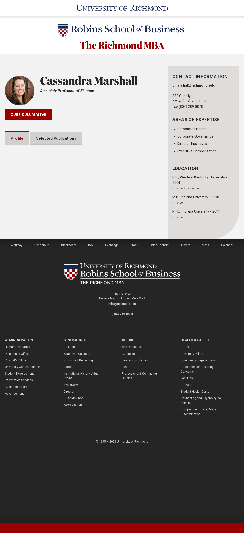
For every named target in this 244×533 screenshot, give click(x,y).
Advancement (14, 467)
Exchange (112, 318)
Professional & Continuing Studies (139, 449)
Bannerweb (41, 318)
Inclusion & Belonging (78, 434)
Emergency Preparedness (198, 434)
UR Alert (186, 420)
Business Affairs (16, 460)
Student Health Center (195, 465)
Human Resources (17, 420)
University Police (192, 427)
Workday (16, 318)
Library (185, 318)
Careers (69, 440)
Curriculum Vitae (28, 115)
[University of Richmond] (122, 8)
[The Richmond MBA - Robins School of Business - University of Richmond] (122, 347)
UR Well (186, 458)
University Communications (23, 440)
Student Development (19, 447)
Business (128, 427)
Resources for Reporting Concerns (197, 443)
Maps (205, 318)
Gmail (134, 318)
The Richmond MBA (122, 44)
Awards (23, 274)
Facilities (187, 452)
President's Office (17, 427)
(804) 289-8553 (122, 387)
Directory (70, 465)
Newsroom (71, 458)
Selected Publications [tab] (56, 138)
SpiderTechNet (159, 318)
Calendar (227, 318)
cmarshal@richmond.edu (193, 85)
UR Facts (70, 420)
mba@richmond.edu (122, 377)
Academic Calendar (77, 427)
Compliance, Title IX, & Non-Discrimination (199, 485)
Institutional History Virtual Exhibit (81, 449)
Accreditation (73, 478)
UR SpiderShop (73, 472)
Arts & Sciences (132, 420)
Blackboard (68, 318)
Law (124, 440)
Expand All (135, 262)
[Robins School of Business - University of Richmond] (122, 31)
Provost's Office (15, 434)
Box (90, 318)
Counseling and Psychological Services (201, 474)
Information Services (19, 453)
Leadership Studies (135, 434)
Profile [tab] (17, 138)
